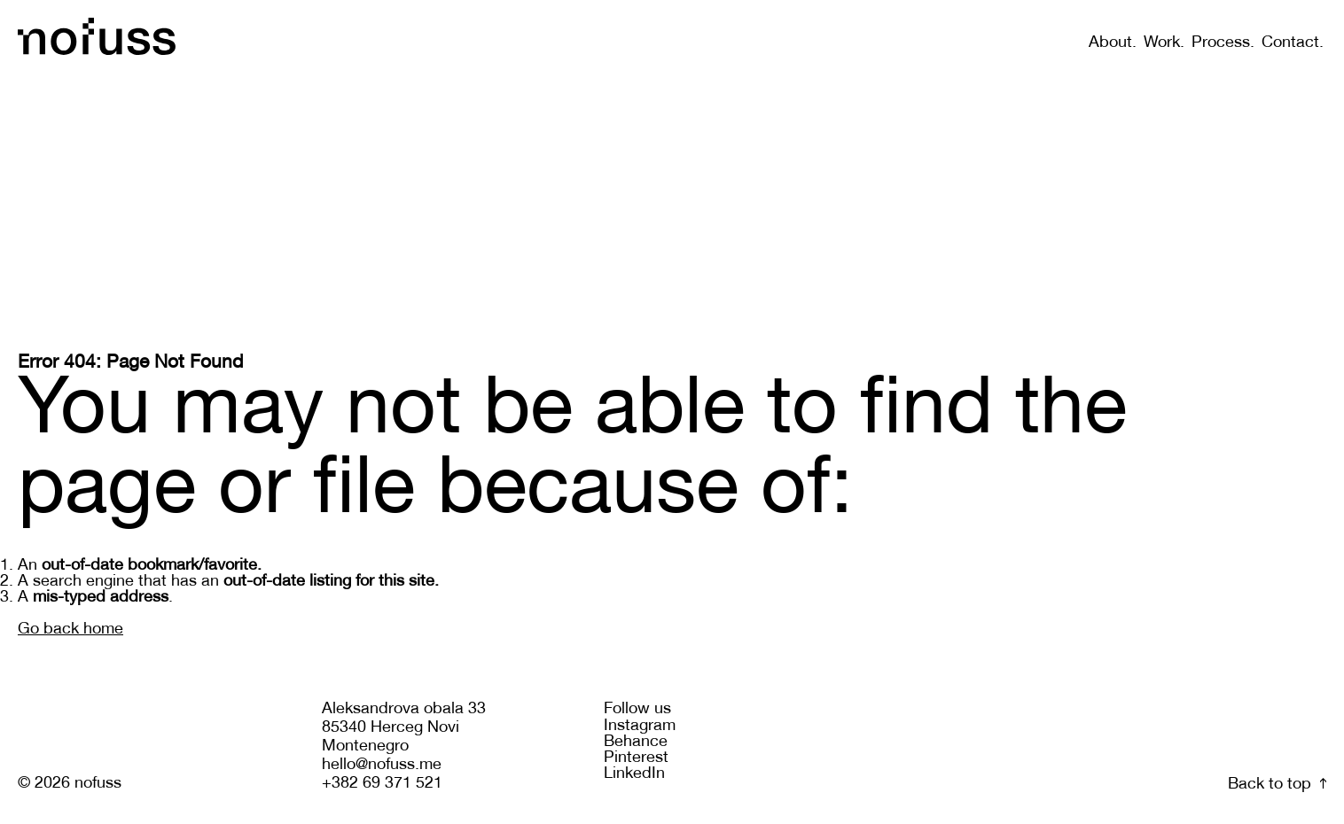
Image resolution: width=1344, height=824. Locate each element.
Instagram (640, 726)
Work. (1164, 43)
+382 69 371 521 (382, 783)
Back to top (1277, 784)
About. (1113, 43)
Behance (636, 742)
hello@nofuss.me (381, 765)
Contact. (1293, 43)
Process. (1223, 43)
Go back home (70, 629)
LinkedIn (634, 773)
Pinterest (636, 758)
